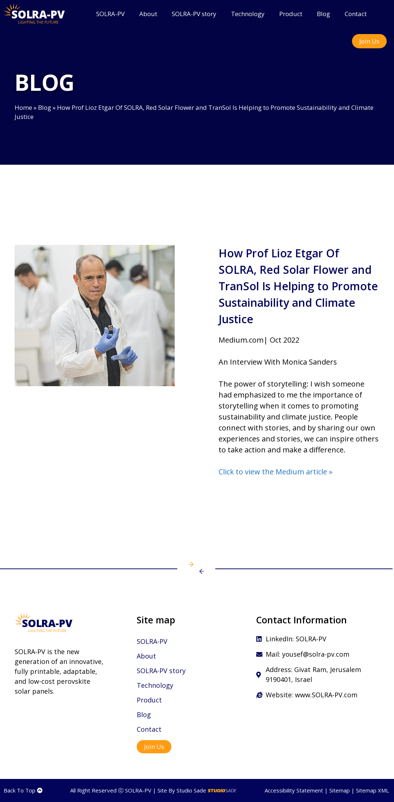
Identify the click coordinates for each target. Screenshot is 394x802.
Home (23, 107)
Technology (248, 14)
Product (290, 14)
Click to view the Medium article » (276, 472)
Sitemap (339, 790)
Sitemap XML (372, 790)
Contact (356, 14)
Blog (323, 14)
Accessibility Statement (294, 790)
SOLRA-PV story (194, 14)
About (148, 14)
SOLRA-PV (110, 14)
